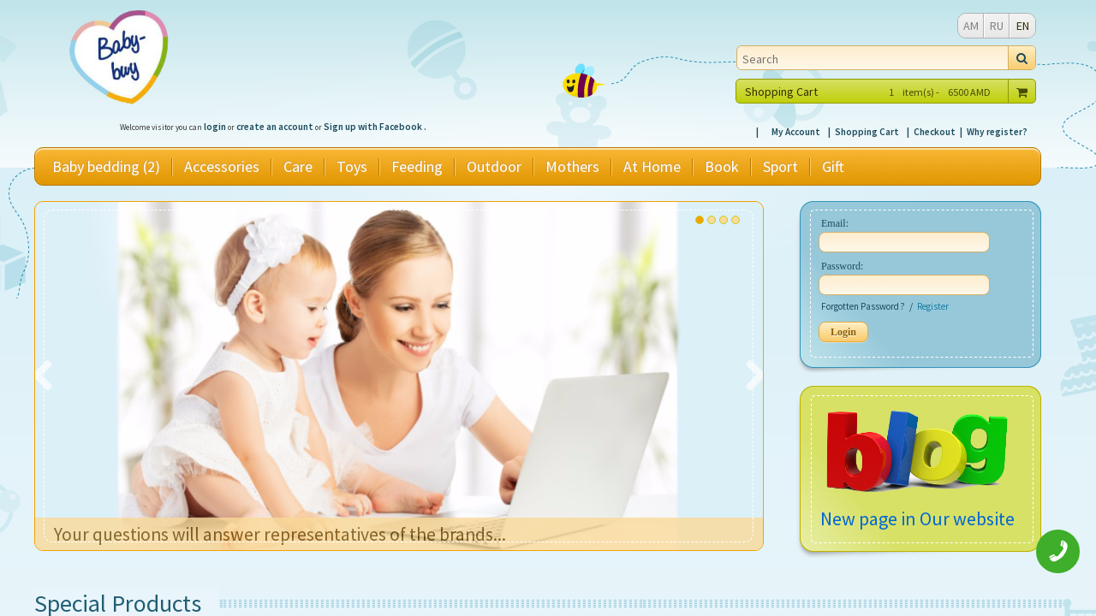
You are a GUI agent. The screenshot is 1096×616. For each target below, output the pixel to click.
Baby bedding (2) (106, 166)
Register (933, 306)
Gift (833, 166)
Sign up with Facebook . (375, 127)
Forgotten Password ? (863, 306)
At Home (652, 166)
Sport (780, 166)
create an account (274, 127)
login (215, 127)
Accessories (221, 166)
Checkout (935, 132)
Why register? (997, 132)
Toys (352, 166)
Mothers (572, 166)
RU (997, 25)
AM (971, 25)
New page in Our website (917, 518)
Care (298, 166)
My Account (795, 132)
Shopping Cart (867, 132)
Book (722, 166)
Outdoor (494, 166)
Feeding (417, 166)
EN (1022, 25)
